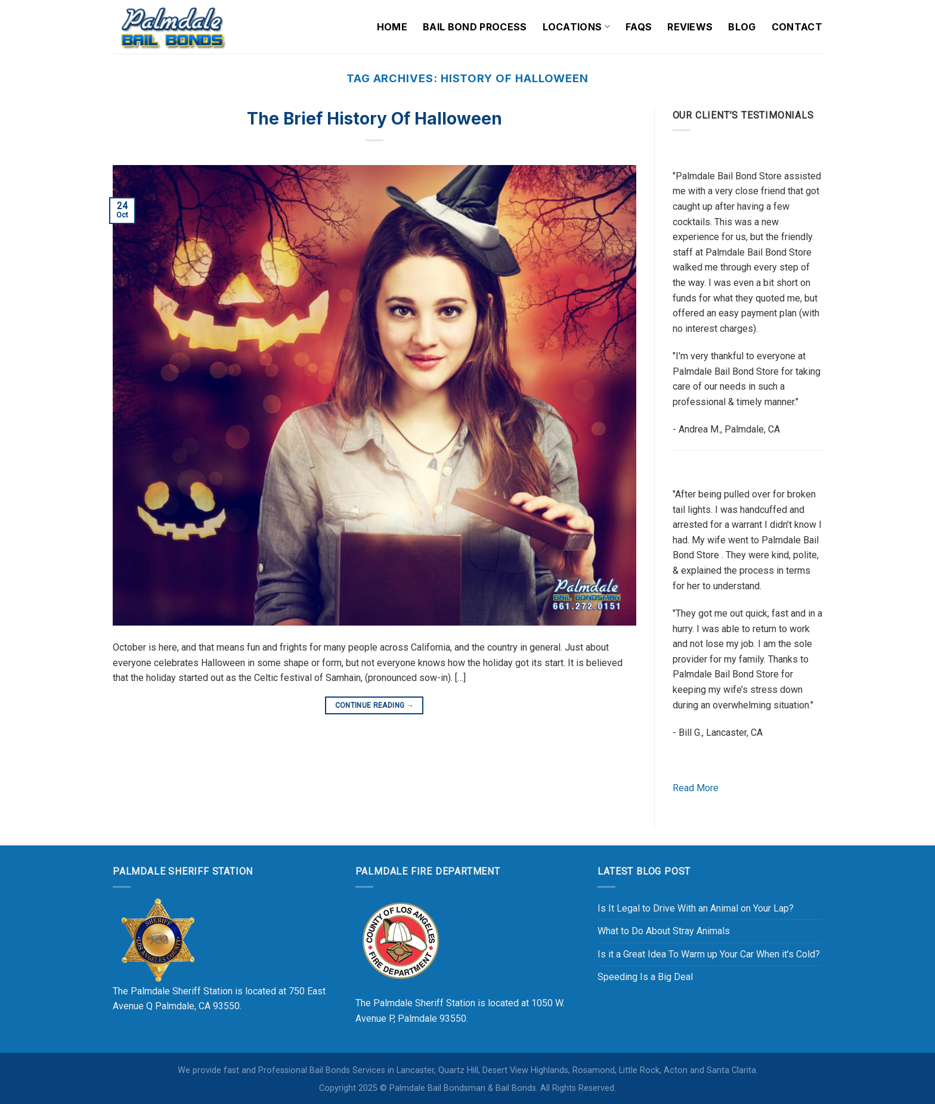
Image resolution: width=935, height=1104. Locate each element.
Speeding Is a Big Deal (645, 976)
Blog (742, 27)
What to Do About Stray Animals (663, 931)
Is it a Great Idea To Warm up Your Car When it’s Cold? (708, 954)
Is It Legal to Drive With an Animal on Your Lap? (695, 908)
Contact (797, 27)
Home (392, 27)
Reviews (690, 27)
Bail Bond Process (475, 27)
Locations (576, 27)
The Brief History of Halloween (374, 118)
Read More (696, 788)
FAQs (639, 27)
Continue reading (374, 705)
